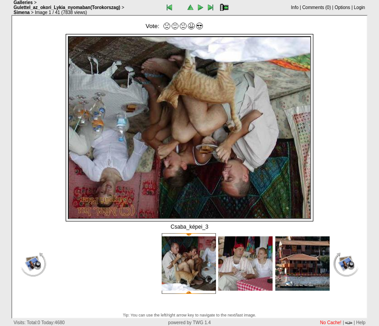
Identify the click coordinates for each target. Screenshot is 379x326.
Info (295, 7)
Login (359, 7)
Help (360, 322)
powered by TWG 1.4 (189, 322)
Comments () (316, 7)
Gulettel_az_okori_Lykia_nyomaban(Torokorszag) (67, 7)
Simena (22, 12)
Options (342, 7)
